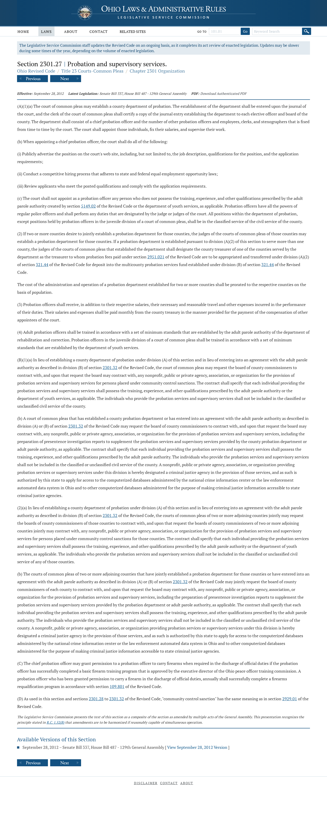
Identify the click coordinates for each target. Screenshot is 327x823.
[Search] (306, 31)
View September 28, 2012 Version (197, 747)
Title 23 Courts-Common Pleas (92, 71)
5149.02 (88, 206)
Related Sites (133, 31)
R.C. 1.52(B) (55, 722)
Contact (98, 31)
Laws (46, 31)
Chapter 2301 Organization (157, 71)
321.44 (42, 264)
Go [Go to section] (245, 31)
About (70, 31)
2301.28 (96, 698)
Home (23, 31)
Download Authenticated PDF (223, 93)
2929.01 (289, 698)
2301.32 (110, 367)
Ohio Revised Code (36, 71)
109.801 (117, 686)
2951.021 (155, 257)
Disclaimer (146, 783)
